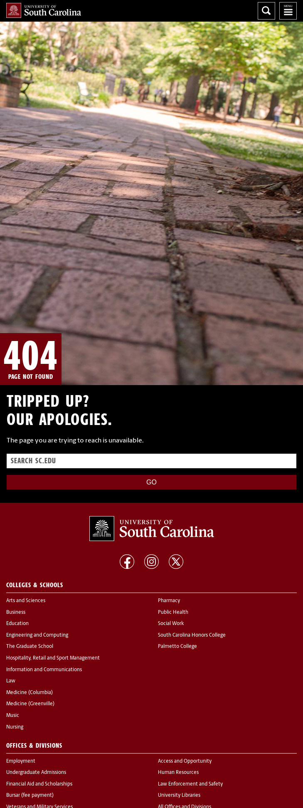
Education (17, 623)
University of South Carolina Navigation (288, 11)
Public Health (173, 612)
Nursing (14, 727)
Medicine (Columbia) (29, 692)
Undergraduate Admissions (36, 772)
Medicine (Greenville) (30, 704)
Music (12, 715)
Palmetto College (177, 646)
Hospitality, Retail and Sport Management (53, 658)
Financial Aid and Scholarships (39, 784)
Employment (20, 761)
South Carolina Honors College (192, 635)
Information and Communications (44, 669)
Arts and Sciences (25, 600)
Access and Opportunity (185, 761)
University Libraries (179, 795)
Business (15, 612)
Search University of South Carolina (266, 11)
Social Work (171, 623)
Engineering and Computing (37, 635)
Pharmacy (169, 600)
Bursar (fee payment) (30, 795)
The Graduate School (29, 646)
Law (10, 681)
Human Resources (178, 772)
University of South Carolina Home (43, 10)
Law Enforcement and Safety (190, 784)
